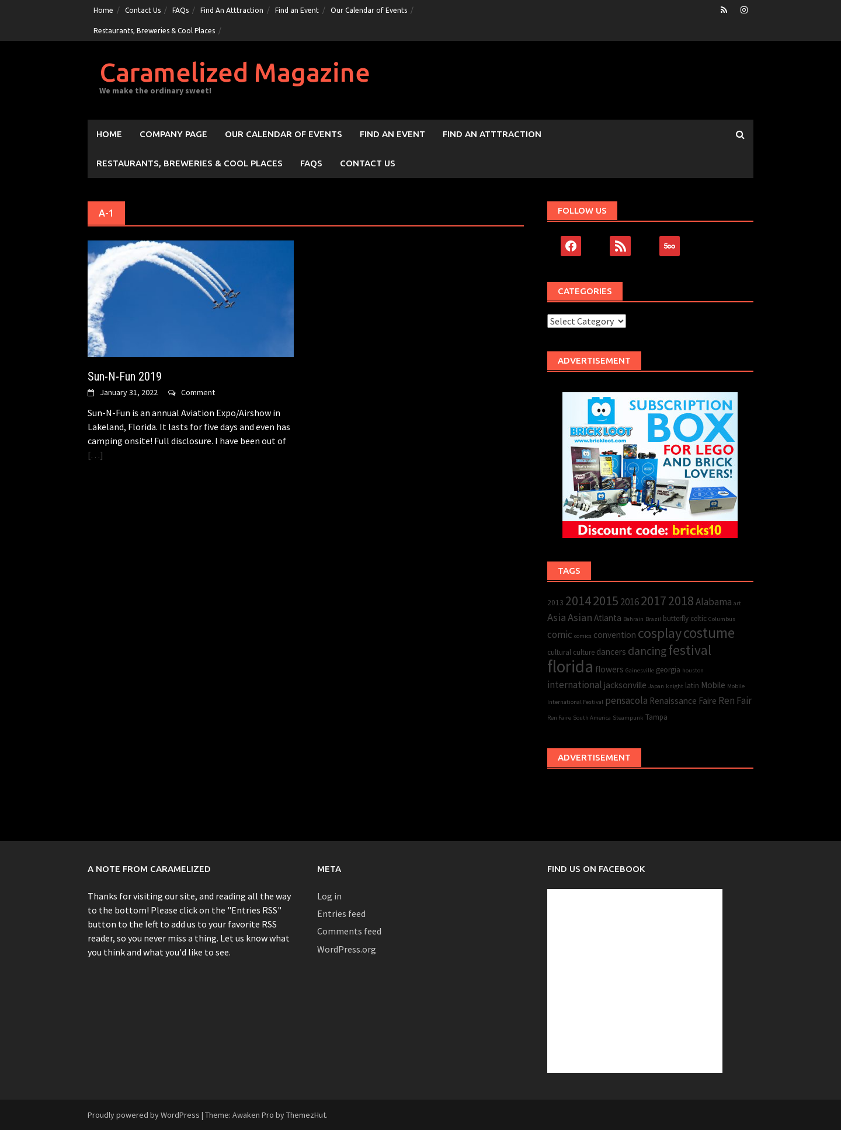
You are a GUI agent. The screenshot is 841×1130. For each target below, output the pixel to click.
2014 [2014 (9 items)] (578, 601)
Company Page (173, 134)
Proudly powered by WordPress (144, 1115)
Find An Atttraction (231, 10)
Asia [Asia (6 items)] (556, 617)
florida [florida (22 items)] (570, 666)
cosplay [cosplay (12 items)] (660, 633)
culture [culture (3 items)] (584, 652)
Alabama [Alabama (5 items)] (714, 601)
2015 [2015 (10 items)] (605, 600)
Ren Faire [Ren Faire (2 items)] (559, 717)
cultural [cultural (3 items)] (559, 652)
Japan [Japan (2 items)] (656, 686)
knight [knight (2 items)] (674, 686)
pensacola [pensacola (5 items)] (626, 700)
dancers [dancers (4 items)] (611, 651)
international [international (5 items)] (574, 684)
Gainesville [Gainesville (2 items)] (639, 670)
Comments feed (349, 931)
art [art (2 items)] (737, 603)
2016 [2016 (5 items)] (629, 601)
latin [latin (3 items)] (692, 685)
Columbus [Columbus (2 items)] (721, 619)
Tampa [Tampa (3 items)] (656, 717)
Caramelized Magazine (234, 72)
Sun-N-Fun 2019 (125, 376)
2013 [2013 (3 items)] (555, 603)
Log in (329, 896)
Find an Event (297, 10)
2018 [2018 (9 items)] (681, 601)
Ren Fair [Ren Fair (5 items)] (735, 700)
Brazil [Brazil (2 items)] (653, 619)
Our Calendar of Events (369, 10)
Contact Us (143, 10)
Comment (198, 392)
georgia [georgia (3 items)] (668, 670)
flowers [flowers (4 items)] (609, 669)
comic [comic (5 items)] (559, 634)
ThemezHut (306, 1115)
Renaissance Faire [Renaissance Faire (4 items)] (683, 700)
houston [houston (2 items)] (693, 670)
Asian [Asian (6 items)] (580, 617)
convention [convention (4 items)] (614, 634)
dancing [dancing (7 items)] (647, 651)
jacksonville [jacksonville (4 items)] (625, 684)
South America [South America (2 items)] (592, 717)
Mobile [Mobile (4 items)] (713, 684)
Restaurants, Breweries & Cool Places (154, 30)
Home (103, 10)
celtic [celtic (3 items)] (698, 618)
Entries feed (341, 913)
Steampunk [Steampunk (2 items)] (628, 717)
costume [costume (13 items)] (709, 633)
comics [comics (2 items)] (583, 636)
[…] (95, 455)
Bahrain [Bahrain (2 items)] (633, 619)
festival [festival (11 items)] (689, 649)
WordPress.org (346, 949)
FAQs (180, 10)
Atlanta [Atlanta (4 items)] (607, 617)
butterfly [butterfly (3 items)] (676, 618)
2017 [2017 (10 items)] (653, 600)
